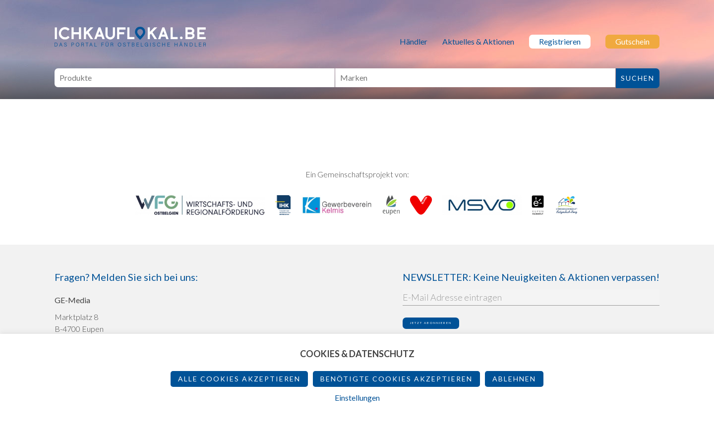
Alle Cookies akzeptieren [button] (239, 378)
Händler (413, 41)
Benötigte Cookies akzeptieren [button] (396, 378)
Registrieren (560, 41)
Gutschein (632, 41)
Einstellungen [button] (357, 397)
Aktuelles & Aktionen (478, 41)
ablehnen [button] (514, 378)
